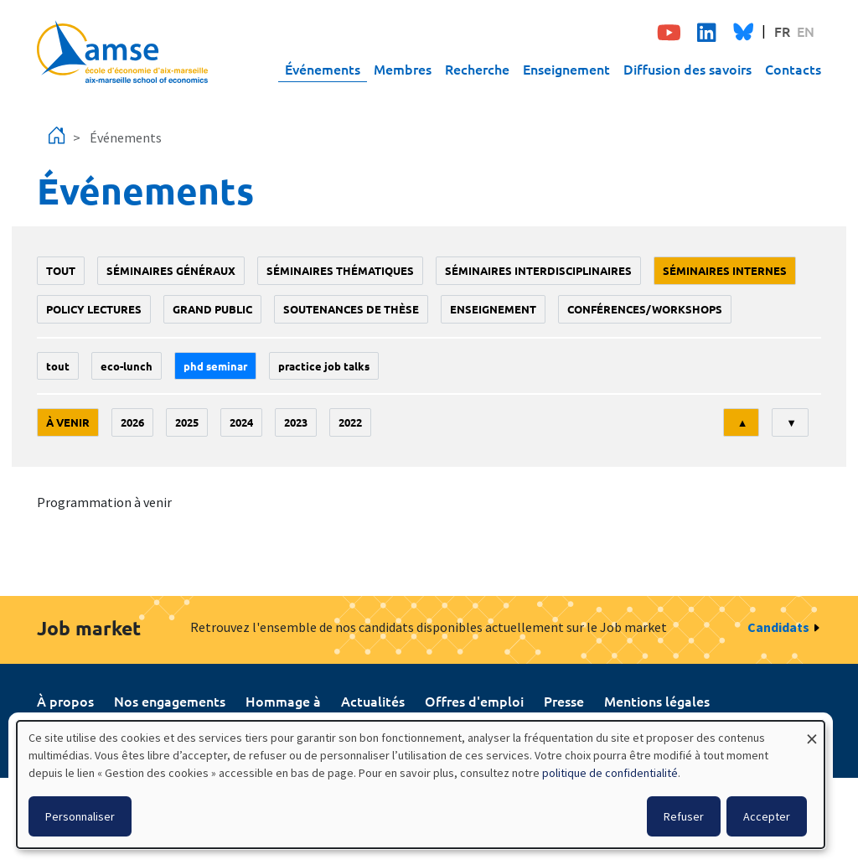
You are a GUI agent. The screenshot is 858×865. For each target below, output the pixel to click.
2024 (241, 422)
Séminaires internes (725, 270)
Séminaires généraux (170, 270)
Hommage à (283, 700)
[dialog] (420, 784)
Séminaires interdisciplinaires (538, 270)
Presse (564, 700)
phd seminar (215, 366)
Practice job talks (324, 366)
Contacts (793, 69)
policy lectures (94, 309)
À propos (65, 700)
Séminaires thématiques (340, 270)
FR (782, 31)
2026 (132, 422)
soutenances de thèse (351, 309)
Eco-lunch (126, 366)
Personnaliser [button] (80, 816)
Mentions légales (657, 700)
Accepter (766, 816)
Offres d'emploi (474, 700)
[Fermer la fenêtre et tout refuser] (811, 731)
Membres (403, 69)
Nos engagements (169, 700)
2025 (187, 422)
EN (805, 31)
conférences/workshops (644, 309)
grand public (212, 309)
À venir (68, 422)
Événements (322, 69)
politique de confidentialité (610, 772)
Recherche (477, 69)
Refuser (684, 816)
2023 (296, 422)
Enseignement (566, 69)
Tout (60, 270)
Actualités (373, 700)
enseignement (493, 309)
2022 (350, 422)
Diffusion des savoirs (687, 69)
